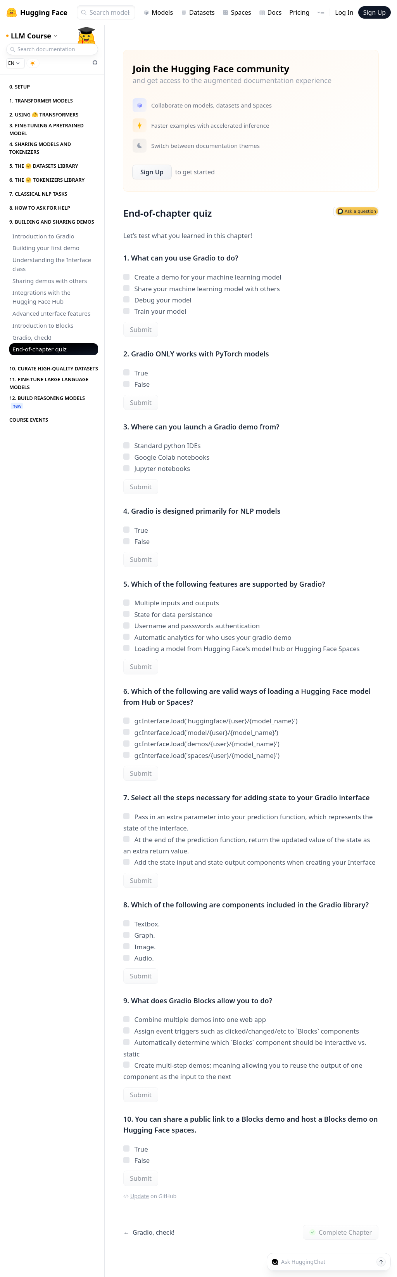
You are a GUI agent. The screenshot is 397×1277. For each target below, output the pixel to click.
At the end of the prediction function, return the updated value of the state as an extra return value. (246, 845)
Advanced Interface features (51, 313)
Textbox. (141, 923)
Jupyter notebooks (156, 468)
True (135, 372)
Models (158, 12)
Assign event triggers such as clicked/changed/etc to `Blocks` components (241, 1031)
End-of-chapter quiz (39, 349)
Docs (270, 12)
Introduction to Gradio (43, 236)
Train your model (154, 311)
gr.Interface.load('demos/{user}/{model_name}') (201, 743)
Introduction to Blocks (42, 325)
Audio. (138, 958)
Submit (141, 329)
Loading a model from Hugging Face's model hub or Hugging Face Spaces (241, 648)
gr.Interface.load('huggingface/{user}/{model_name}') (210, 720)
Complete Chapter (340, 1232)
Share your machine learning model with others (201, 288)
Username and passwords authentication (191, 625)
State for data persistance (167, 614)
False (136, 384)
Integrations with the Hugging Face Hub (41, 296)
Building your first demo (45, 248)
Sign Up (374, 12)
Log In (344, 12)
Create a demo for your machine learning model (202, 277)
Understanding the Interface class (51, 264)
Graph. (139, 935)
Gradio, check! (32, 337)
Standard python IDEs (162, 445)
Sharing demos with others (49, 281)
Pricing (299, 12)
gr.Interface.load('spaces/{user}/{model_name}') (201, 755)
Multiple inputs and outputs (171, 602)
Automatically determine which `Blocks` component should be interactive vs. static (244, 1048)
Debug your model (157, 299)
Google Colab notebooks (166, 457)
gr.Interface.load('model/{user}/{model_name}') (200, 732)
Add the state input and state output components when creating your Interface (249, 862)
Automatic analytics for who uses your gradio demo (207, 637)
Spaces (237, 12)
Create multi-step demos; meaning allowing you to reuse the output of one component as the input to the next (242, 1071)
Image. (139, 946)
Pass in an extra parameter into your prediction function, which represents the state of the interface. (248, 822)
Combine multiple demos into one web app (194, 1019)
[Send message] (381, 1262)
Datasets (198, 12)
